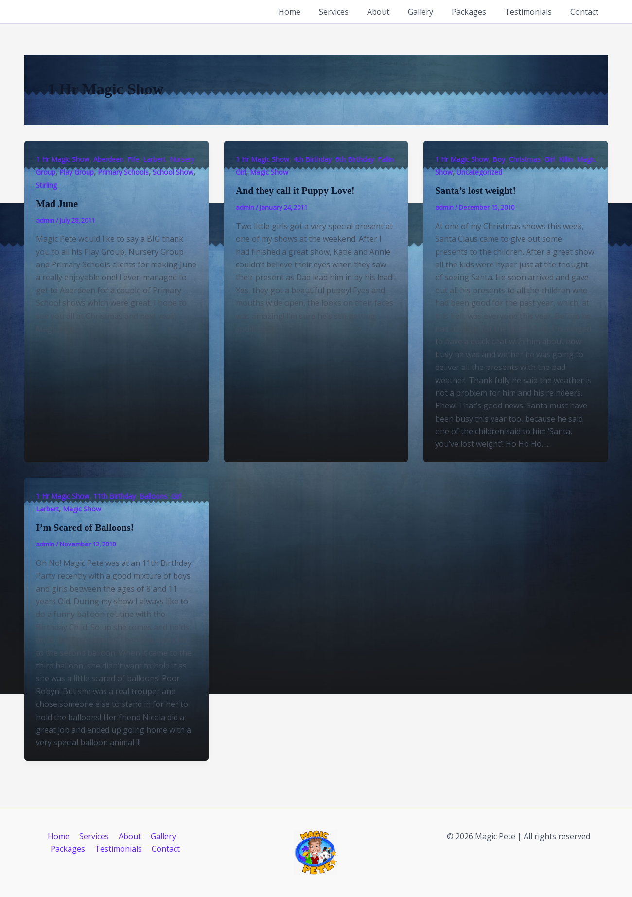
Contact (586, 11)
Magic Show (269, 171)
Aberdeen (108, 159)
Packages (476, 11)
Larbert (154, 159)
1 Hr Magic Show (62, 159)
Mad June (57, 203)
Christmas (525, 159)
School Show (173, 171)
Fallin (386, 159)
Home (308, 11)
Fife (133, 159)
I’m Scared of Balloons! (85, 527)
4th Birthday (312, 159)
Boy (498, 159)
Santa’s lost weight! (475, 190)
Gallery (430, 11)
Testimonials (532, 11)
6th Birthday (354, 159)
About (391, 11)
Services (350, 11)
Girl (241, 171)
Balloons (153, 496)
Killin (566, 159)
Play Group (76, 171)
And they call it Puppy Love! (295, 190)
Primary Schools (123, 171)
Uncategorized (479, 171)
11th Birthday (114, 496)
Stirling (46, 185)
